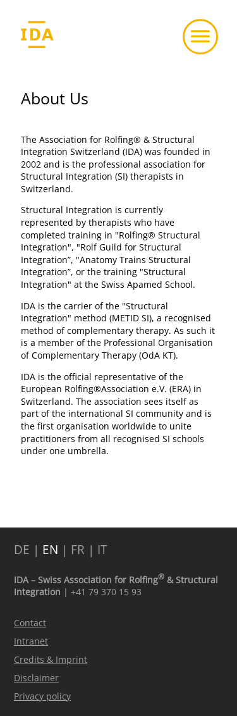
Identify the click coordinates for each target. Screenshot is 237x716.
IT (102, 549)
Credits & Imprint (50, 659)
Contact (30, 623)
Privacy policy (42, 696)
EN (50, 549)
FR (78, 549)
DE (22, 549)
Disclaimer (36, 678)
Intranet (31, 641)
